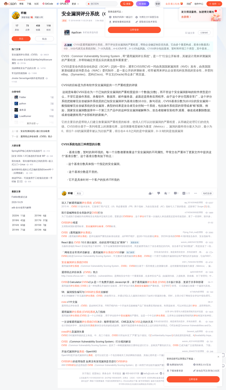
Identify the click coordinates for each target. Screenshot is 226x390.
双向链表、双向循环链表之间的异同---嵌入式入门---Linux (32, 163)
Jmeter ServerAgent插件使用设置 (30, 80)
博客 (21, 4)
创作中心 (198, 4)
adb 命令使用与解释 (21, 207)
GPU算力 (63, 2)
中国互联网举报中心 (113, 381)
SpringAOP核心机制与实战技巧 (31, 151)
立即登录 (134, 30)
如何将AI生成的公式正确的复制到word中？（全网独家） (33, 171)
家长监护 (85, 381)
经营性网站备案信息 (155, 378)
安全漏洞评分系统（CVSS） (30, 54)
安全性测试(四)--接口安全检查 (35, 131)
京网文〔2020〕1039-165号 (134, 378)
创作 (214, 4)
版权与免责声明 (157, 381)
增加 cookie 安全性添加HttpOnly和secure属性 (32, 61)
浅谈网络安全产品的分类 (29, 68)
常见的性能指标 (24, 73)
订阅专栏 (204, 33)
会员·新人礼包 (174, 3)
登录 (158, 4)
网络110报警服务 (97, 381)
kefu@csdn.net (151, 373)
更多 (75, 4)
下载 (29, 4)
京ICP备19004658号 (113, 378)
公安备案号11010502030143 (91, 378)
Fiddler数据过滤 (19, 197)
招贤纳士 (96, 373)
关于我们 (86, 373)
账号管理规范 (144, 381)
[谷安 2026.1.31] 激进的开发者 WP (32, 156)
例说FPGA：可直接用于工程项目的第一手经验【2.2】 (32, 180)
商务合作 (106, 373)
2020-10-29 (17, 202)
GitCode (47, 3)
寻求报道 (116, 373)
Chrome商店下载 (130, 381)
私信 (44, 39)
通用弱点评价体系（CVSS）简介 (37, 136)
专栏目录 (207, 193)
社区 (36, 4)
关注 (79, 193)
